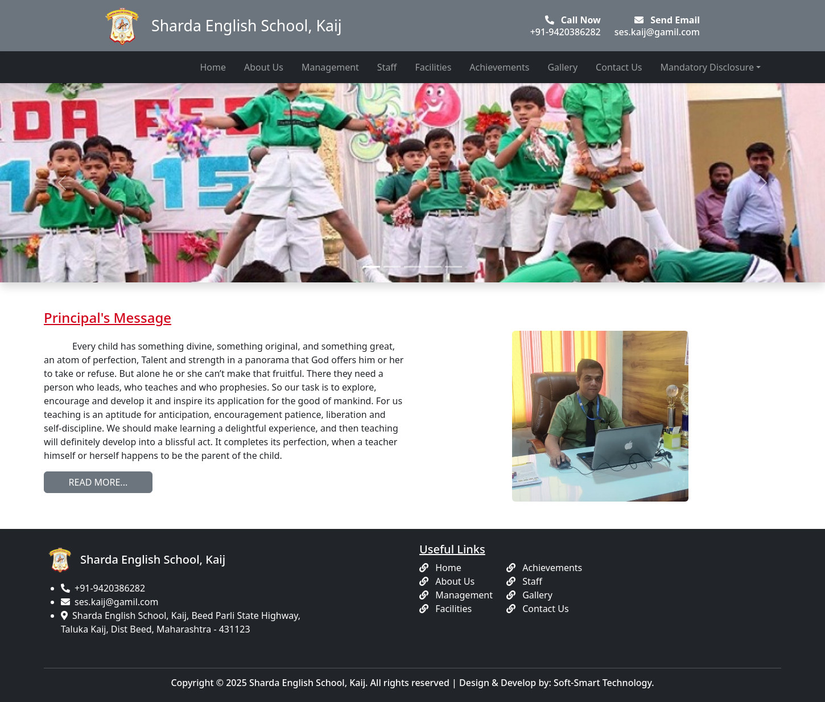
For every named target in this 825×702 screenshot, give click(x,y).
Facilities (433, 67)
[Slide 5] (453, 266)
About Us (263, 67)
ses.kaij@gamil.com (116, 602)
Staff (387, 67)
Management (330, 67)
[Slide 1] (371, 266)
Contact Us (619, 67)
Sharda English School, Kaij (220, 25)
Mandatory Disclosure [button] (707, 67)
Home (213, 67)
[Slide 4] (433, 266)
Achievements (499, 67)
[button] (62, 182)
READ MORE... (98, 482)
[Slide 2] (392, 266)
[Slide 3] (412, 266)
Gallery (562, 67)
